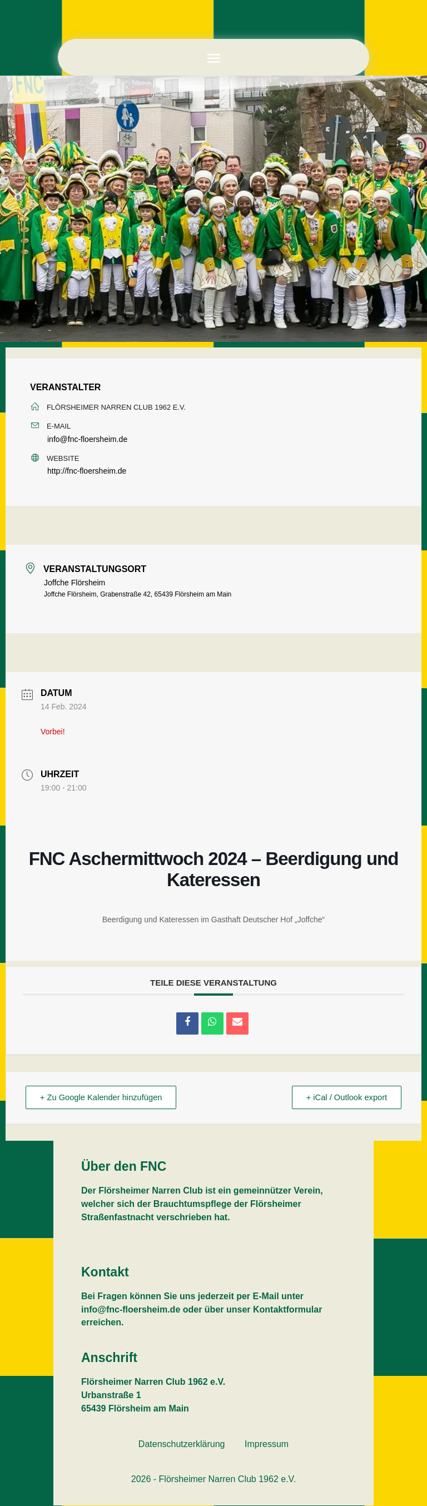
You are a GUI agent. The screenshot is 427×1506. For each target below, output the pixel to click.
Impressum (267, 1444)
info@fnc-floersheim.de (87, 439)
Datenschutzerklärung (181, 1444)
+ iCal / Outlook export (343, 1097)
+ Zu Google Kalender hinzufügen (104, 1097)
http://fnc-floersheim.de (86, 470)
